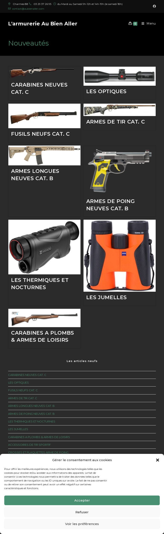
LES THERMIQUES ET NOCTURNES (31, 422)
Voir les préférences (82, 524)
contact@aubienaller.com (28, 8)
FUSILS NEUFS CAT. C (40, 134)
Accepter (82, 500)
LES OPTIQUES (106, 91)
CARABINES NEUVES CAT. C (27, 375)
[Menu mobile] (147, 23)
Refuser (82, 512)
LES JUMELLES (106, 298)
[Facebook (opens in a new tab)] (154, 6)
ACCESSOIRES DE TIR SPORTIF (29, 445)
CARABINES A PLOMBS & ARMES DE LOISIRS (39, 437)
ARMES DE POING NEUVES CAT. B (31, 414)
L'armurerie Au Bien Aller (42, 24)
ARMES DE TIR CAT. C (115, 122)
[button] (157, 460)
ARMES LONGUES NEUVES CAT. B (31, 406)
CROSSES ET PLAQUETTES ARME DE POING (38, 453)
